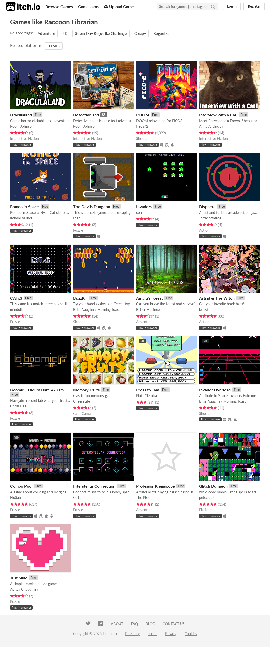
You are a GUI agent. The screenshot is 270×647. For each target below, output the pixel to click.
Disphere (207, 206)
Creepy (140, 33)
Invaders (144, 206)
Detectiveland (86, 114)
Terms (152, 633)
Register (254, 6)
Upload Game (119, 6)
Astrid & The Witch (217, 298)
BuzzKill (80, 298)
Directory (132, 633)
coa (139, 212)
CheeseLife (81, 401)
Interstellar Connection (94, 486)
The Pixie (143, 497)
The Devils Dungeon (91, 206)
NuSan (15, 497)
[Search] (213, 6)
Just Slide (19, 577)
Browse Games (59, 6)
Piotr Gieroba (146, 395)
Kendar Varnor (21, 218)
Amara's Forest (149, 298)
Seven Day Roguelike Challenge (101, 33)
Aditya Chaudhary (24, 589)
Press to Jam (147, 389)
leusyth (204, 309)
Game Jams (88, 6)
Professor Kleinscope (155, 486)
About (117, 624)
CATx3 (16, 298)
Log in (232, 6)
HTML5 (53, 46)
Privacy (170, 633)
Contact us (174, 624)
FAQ (134, 624)
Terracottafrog (210, 218)
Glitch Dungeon (213, 486)
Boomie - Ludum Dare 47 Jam (37, 389)
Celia (77, 497)
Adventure (46, 33)
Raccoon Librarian (71, 22)
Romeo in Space (24, 206)
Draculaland (21, 114)
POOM (142, 114)
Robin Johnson (22, 126)
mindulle (16, 309)
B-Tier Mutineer (148, 309)
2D (65, 33)
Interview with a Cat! (218, 114)
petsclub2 (206, 497)
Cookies (191, 633)
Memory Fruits (86, 389)
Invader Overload (215, 389)
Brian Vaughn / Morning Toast (96, 309)
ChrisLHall (18, 406)
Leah (76, 218)
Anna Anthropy (211, 126)
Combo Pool (21, 486)
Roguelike (161, 33)
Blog (150, 624)
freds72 (142, 126)
